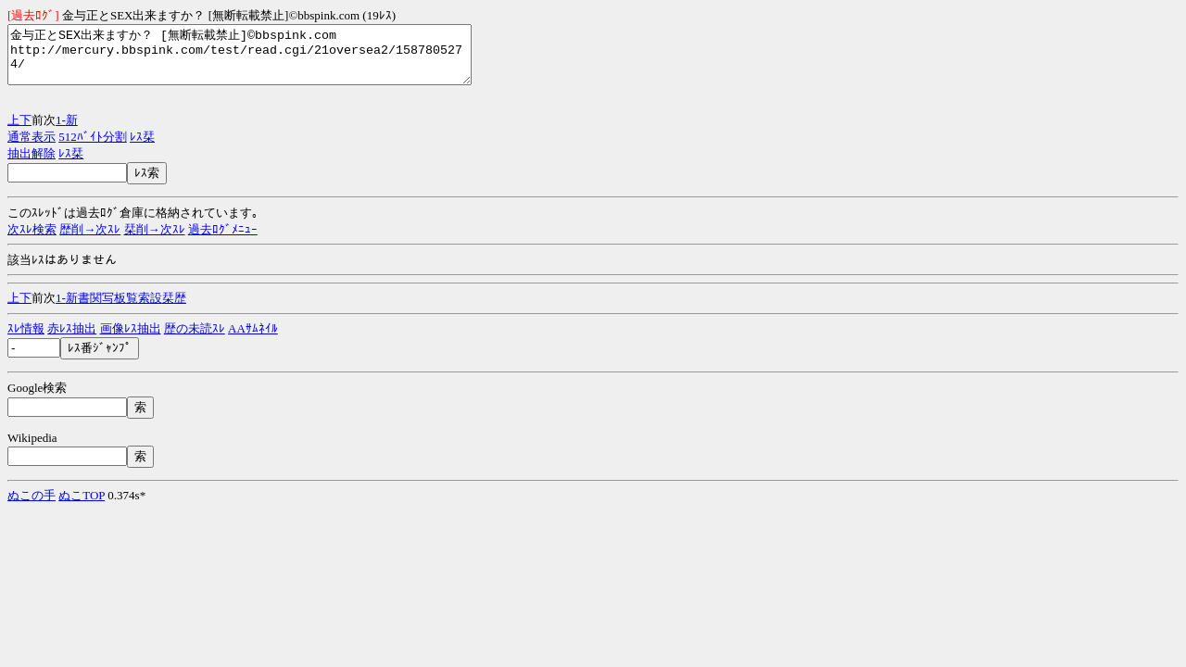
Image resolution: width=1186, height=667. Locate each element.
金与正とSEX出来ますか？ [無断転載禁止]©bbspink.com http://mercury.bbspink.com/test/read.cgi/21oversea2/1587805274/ (267, 60)
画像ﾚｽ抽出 (130, 339)
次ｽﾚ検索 (32, 240)
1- (61, 131)
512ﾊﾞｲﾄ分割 (92, 148)
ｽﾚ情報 (25, 339)
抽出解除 (31, 164)
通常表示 (31, 148)
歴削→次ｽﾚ (89, 240)
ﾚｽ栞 (142, 148)
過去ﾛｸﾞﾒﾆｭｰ (223, 240)
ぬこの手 (31, 506)
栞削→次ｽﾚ (154, 240)
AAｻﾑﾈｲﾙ (253, 339)
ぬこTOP (81, 506)
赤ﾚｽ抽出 (71, 339)
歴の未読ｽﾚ (194, 339)
